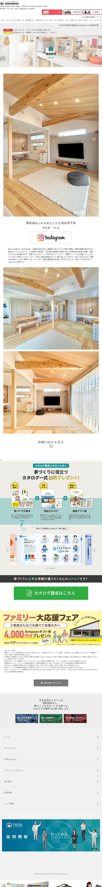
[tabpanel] (51, 549)
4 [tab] (55, 568)
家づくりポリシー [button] (49, 20)
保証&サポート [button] (62, 20)
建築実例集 (28, 20)
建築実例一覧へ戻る (52, 683)
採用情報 (91, 17)
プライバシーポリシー (14, 770)
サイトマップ (98, 17)
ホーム (7, 737)
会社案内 (86, 17)
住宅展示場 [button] (38, 20)
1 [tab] (47, 568)
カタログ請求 (55, 12)
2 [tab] (49, 568)
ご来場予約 (76, 12)
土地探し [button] (72, 20)
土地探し (96, 12)
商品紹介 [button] (19, 20)
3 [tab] (52, 568)
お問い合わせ (10, 759)
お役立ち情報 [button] (82, 20)
